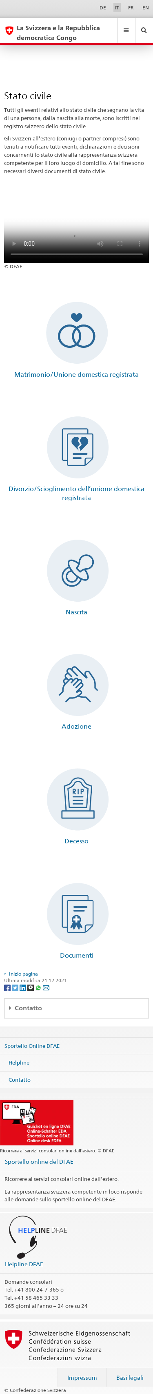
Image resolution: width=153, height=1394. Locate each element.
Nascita (76, 612)
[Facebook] (8, 987)
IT (117, 7)
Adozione (76, 726)
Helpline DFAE (24, 1264)
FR (131, 7)
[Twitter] (16, 987)
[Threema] (31, 987)
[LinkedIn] (23, 987)
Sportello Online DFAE (32, 1045)
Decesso (76, 841)
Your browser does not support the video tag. (76, 227)
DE (103, 7)
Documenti (76, 955)
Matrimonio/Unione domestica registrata (76, 374)
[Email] (46, 987)
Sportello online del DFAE (39, 1161)
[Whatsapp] (39, 987)
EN (145, 7)
